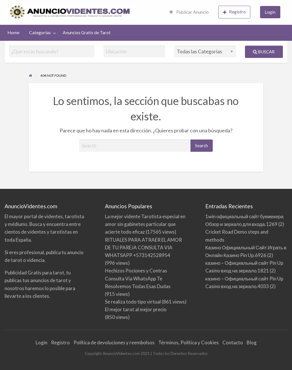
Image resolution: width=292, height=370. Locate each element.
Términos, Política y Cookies (188, 342)
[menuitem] (189, 12)
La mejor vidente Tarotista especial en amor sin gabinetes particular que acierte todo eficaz (145, 224)
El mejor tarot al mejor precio (136, 309)
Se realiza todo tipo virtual (133, 302)
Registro (234, 12)
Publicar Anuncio (189, 12)
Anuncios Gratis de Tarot (87, 32)
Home (13, 32)
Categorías (40, 32)
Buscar (264, 51)
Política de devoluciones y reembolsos (114, 342)
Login (270, 12)
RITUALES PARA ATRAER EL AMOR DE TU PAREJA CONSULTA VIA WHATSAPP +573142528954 (143, 247)
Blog (252, 342)
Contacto (232, 342)
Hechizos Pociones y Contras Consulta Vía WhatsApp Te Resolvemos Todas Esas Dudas (138, 278)
